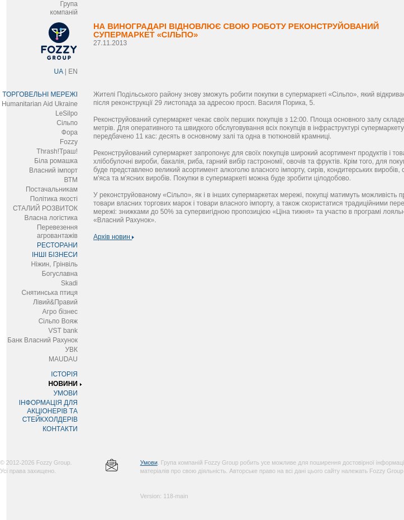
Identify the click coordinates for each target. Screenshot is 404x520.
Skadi (69, 283)
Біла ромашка (56, 161)
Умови (149, 462)
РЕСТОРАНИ (57, 245)
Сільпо (67, 123)
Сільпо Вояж (58, 321)
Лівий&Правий (55, 302)
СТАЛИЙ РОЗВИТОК (45, 208)
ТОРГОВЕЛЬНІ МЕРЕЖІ (40, 94)
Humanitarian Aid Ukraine (40, 104)
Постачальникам (52, 189)
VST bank (63, 331)
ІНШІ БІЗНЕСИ (55, 255)
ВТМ (71, 180)
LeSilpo (66, 113)
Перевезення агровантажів (57, 231)
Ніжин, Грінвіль (54, 264)
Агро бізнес (60, 312)
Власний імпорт (53, 170)
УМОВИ (65, 393)
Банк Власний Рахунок (42, 340)
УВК (71, 350)
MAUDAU (63, 359)
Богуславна (60, 274)
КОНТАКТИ (60, 429)
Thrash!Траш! (57, 151)
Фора (69, 132)
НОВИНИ (63, 384)
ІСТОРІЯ (64, 374)
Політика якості (54, 199)
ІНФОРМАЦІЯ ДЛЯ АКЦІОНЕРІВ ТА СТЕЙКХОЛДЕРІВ (48, 411)
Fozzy (69, 142)
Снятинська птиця (50, 293)
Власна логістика (51, 218)
